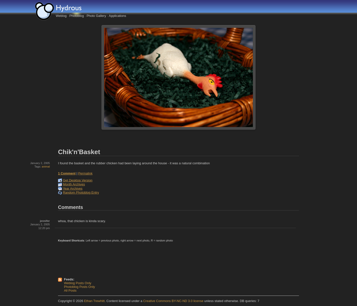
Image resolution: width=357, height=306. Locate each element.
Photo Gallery (96, 16)
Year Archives (72, 188)
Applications (117, 16)
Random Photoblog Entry (81, 192)
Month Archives (74, 184)
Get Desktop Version (77, 180)
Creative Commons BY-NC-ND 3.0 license (173, 301)
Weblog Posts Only (77, 283)
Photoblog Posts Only (79, 287)
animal (46, 166)
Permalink (85, 173)
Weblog (61, 16)
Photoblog (76, 16)
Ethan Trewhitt (94, 301)
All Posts (70, 290)
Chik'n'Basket (79, 152)
